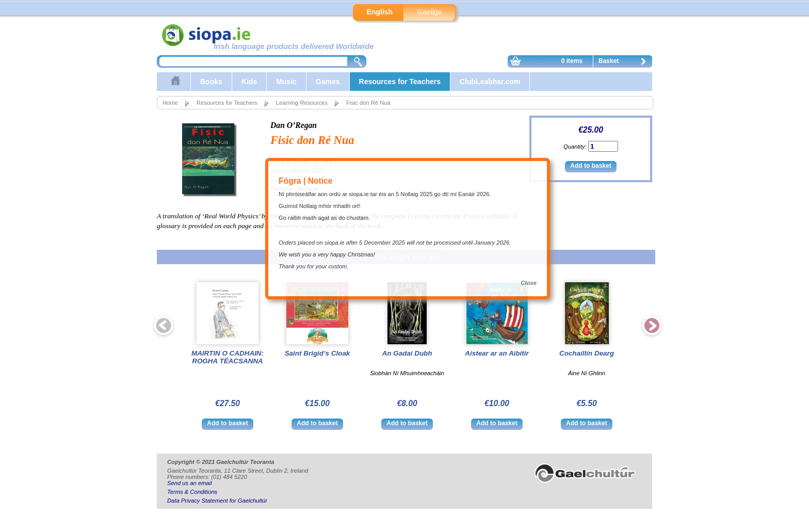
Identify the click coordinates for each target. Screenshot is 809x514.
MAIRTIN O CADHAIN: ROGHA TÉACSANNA (227, 357)
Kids (249, 81)
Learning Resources (302, 103)
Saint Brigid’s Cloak (317, 353)
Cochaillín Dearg (586, 353)
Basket (624, 62)
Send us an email (189, 483)
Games (328, 81)
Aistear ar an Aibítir (496, 353)
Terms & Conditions (192, 492)
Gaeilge (429, 12)
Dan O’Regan (293, 125)
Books (211, 81)
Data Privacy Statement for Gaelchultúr (217, 500)
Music (286, 81)
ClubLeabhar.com (490, 81)
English (379, 12)
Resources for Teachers (400, 81)
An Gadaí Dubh (407, 353)
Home (170, 103)
